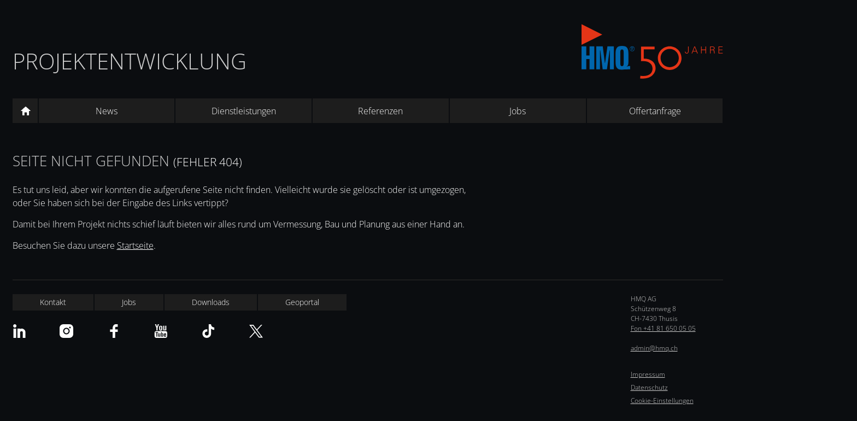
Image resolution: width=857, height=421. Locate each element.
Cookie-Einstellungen (662, 400)
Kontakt (53, 302)
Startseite (135, 245)
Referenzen (380, 111)
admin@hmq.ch (654, 348)
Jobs (517, 111)
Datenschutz (649, 387)
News (107, 111)
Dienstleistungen (244, 111)
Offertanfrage (655, 111)
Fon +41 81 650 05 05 (663, 328)
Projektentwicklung (129, 61)
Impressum (648, 374)
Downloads (211, 302)
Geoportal (302, 302)
